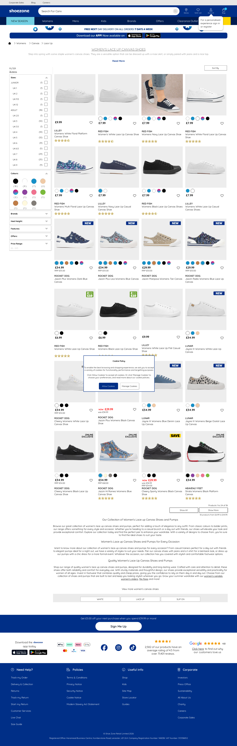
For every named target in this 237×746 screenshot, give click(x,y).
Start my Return (19, 704)
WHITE (100, 599)
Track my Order (19, 677)
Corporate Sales (186, 717)
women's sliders (129, 579)
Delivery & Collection (22, 684)
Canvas (34, 43)
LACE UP (140, 599)
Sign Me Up (118, 626)
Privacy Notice (74, 684)
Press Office (184, 684)
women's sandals (213, 576)
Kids (124, 684)
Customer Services (21, 710)
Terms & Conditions (77, 677)
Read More (118, 60)
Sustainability (185, 690)
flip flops (143, 579)
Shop (124, 677)
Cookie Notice (74, 697)
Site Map (126, 690)
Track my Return (20, 697)
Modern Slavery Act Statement (83, 704)
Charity (181, 704)
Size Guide (16, 724)
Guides (125, 704)
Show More (213, 510)
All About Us (184, 697)
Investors (183, 677)
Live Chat (16, 717)
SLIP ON (180, 599)
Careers (182, 710)
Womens (20, 43)
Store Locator (129, 697)
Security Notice (75, 690)
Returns (15, 690)
